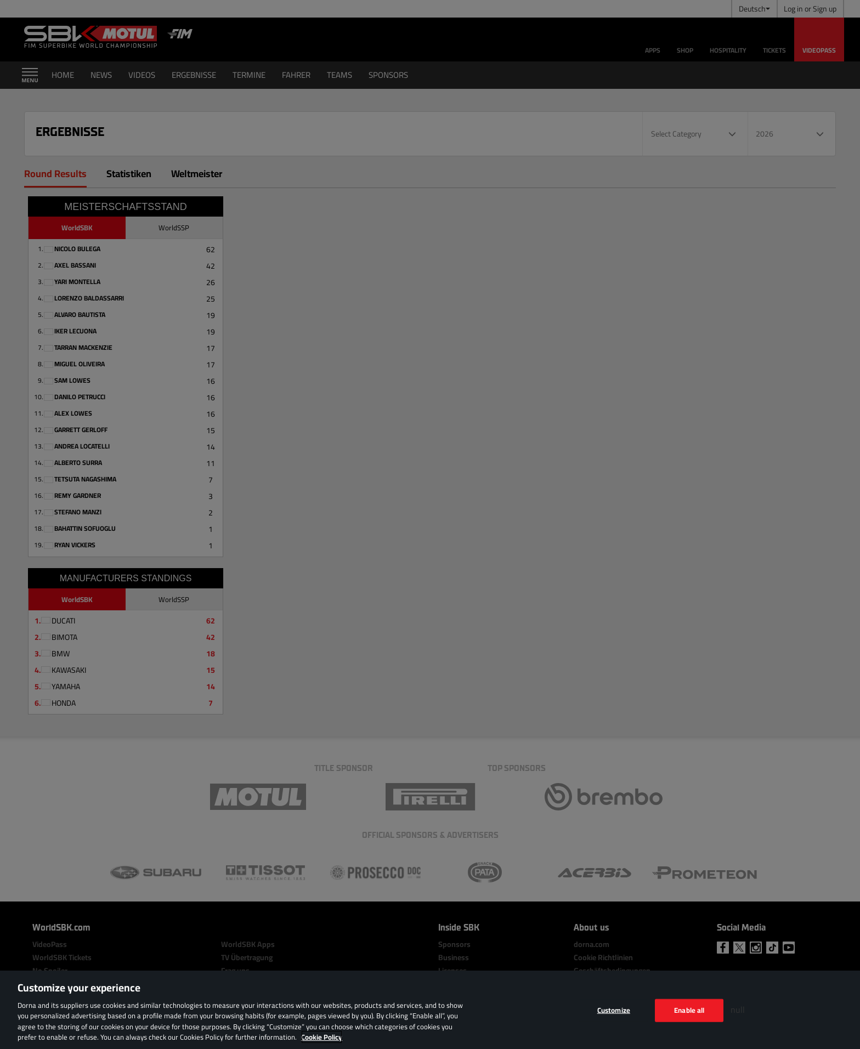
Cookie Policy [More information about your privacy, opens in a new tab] (321, 1037)
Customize (613, 1010)
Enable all (689, 1010)
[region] (430, 1010)
